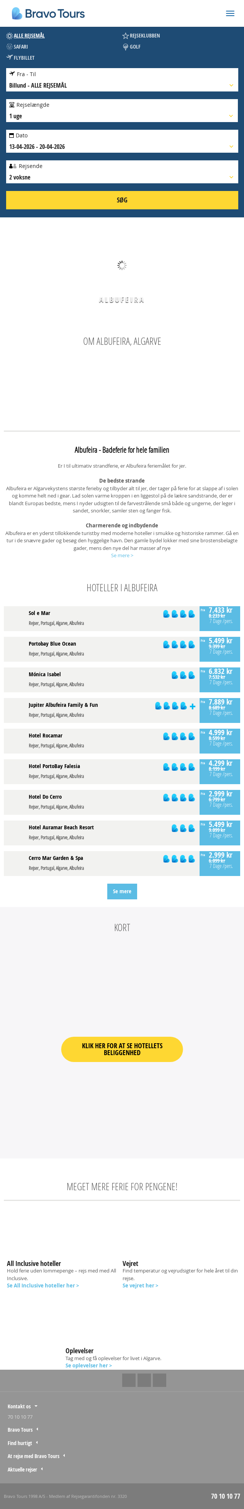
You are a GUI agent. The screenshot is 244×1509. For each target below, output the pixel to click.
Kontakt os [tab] (19, 1406)
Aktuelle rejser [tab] (22, 1469)
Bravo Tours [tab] (20, 1429)
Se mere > (122, 555)
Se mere (122, 891)
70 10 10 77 (20, 1416)
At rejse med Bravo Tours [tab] (33, 1456)
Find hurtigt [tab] (20, 1443)
